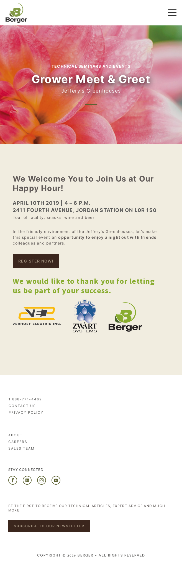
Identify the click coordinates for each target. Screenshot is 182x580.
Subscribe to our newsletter (49, 526)
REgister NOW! (35, 261)
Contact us (22, 406)
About (15, 435)
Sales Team (21, 448)
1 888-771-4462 (25, 399)
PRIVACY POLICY (26, 412)
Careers (17, 442)
